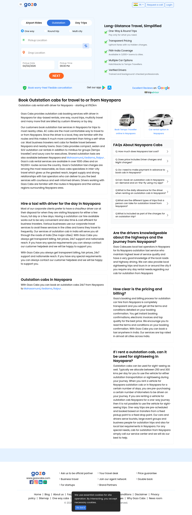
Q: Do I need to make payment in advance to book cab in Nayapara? (140, 171)
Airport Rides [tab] (34, 22)
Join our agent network (112, 479)
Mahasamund (75, 157)
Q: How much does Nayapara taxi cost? (137, 151)
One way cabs (60, 498)
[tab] (32, 31)
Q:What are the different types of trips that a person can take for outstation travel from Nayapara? (139, 203)
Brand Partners (108, 485)
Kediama (89, 157)
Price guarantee (147, 473)
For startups (68, 485)
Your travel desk (108, 473)
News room (155, 498)
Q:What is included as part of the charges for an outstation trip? (140, 215)
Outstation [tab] (58, 22)
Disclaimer (141, 494)
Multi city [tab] (75, 31)
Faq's (70, 494)
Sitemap (44, 498)
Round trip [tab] (51, 31)
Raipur (100, 157)
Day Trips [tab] (81, 22)
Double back (145, 479)
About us (58, 494)
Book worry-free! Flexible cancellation (47, 87)
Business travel (69, 479)
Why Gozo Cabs (136, 498)
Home (37, 494)
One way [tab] (27, 31)
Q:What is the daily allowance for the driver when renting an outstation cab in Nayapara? (140, 192)
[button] (20, 5)
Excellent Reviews (142, 88)
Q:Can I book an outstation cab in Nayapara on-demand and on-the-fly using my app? (139, 181)
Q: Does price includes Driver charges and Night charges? (138, 161)
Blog (47, 494)
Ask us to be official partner (77, 473)
